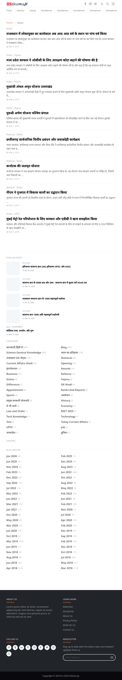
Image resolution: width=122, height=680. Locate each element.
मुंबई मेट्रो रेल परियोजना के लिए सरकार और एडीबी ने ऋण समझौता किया (51, 219)
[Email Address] (85, 657)
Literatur (20, 10)
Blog (8, 327)
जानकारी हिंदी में (17, 327)
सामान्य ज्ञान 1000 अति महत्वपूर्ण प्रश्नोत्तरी (40, 314)
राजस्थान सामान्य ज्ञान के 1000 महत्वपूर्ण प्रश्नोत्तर (43, 298)
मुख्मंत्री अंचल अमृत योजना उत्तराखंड (29, 86)
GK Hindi (26, 263)
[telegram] (8, 647)
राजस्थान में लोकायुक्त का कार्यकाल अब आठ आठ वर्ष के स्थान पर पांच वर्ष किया (56, 34)
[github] (8, 653)
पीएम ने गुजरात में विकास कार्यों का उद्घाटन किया (36, 192)
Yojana (17, 55)
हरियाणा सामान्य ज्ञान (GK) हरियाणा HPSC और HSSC (46, 266)
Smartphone (46, 10)
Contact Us (68, 629)
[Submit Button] (111, 657)
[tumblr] (15, 647)
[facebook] (85, 4)
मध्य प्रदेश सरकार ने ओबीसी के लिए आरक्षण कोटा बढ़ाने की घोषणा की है (52, 60)
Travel (9, 10)
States (9, 28)
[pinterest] (27, 647)
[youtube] (95, 4)
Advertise (68, 606)
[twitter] (47, 647)
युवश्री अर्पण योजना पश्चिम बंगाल (27, 113)
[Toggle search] (107, 4)
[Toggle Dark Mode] (102, 3)
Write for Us (69, 625)
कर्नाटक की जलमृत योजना (23, 166)
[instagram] (90, 4)
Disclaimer (68, 611)
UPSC (17, 213)
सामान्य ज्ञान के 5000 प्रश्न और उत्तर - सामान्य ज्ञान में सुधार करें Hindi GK (54, 282)
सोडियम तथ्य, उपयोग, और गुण (20, 330)
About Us (67, 615)
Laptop (33, 10)
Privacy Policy (70, 620)
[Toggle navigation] (113, 3)
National (10, 134)
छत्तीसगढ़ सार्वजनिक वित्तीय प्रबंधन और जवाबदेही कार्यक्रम (43, 139)
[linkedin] (21, 647)
